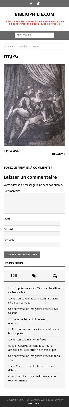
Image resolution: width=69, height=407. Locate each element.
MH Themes (34, 403)
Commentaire (12, 191)
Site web (9, 240)
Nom (7, 218)
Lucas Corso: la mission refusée (27, 339)
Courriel (8, 229)
